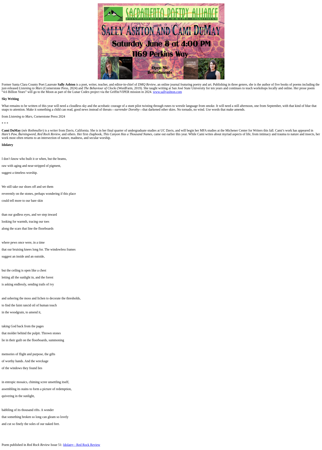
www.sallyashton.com (167, 92)
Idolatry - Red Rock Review (81, 445)
